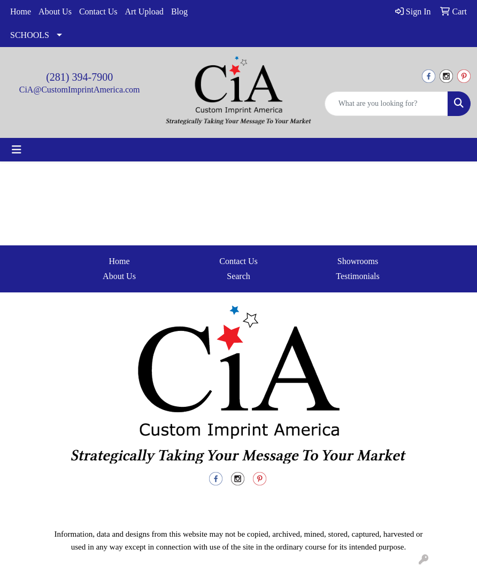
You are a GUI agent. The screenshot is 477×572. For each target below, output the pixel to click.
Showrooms (357, 261)
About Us (55, 11)
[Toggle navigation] (16, 149)
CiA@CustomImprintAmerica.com (79, 89)
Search (238, 276)
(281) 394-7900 (79, 77)
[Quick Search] (386, 103)
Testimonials (358, 276)
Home (20, 11)
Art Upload (144, 11)
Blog (179, 11)
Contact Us (98, 11)
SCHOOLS (29, 35)
